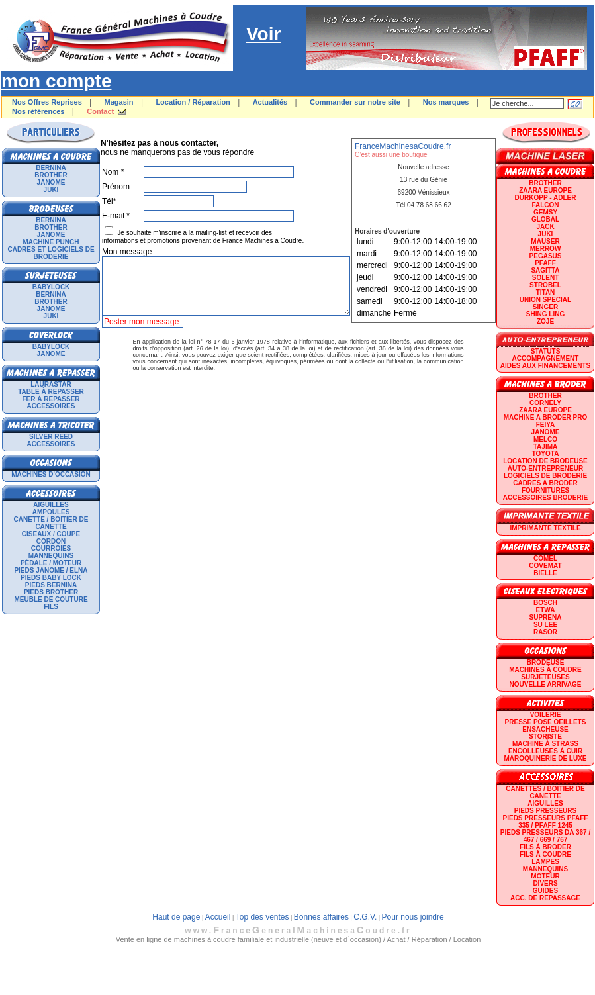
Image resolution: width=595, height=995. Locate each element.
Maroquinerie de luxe (545, 758)
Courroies (51, 548)
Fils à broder (545, 847)
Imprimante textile (545, 528)
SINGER (545, 306)
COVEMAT (545, 565)
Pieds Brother (51, 592)
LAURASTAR (50, 384)
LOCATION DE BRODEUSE (545, 461)
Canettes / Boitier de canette (545, 792)
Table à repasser (51, 391)
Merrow (545, 248)
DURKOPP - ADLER (545, 197)
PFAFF (545, 263)
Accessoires (51, 406)
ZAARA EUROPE (545, 190)
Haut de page (176, 917)
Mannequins (50, 555)
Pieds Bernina (51, 585)
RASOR (545, 632)
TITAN (545, 292)
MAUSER (545, 241)
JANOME (51, 182)
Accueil (218, 917)
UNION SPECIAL (545, 299)
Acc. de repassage (545, 898)
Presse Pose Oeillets (545, 722)
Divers (545, 883)
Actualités (270, 102)
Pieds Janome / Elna (50, 570)
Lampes (545, 861)
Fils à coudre (545, 854)
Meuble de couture (50, 599)
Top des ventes (262, 917)
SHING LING (545, 314)
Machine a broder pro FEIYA (545, 421)
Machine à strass (545, 743)
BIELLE (545, 573)
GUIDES (545, 890)
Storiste (545, 736)
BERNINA (51, 167)
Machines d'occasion (51, 474)
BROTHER (50, 175)
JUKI (51, 189)
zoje (545, 321)
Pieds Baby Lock (51, 577)
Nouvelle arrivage (546, 684)
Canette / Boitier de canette (51, 523)
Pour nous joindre (413, 917)
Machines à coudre (545, 669)
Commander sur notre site (355, 102)
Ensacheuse (545, 729)
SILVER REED (51, 436)
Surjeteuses (545, 677)
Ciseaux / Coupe (51, 534)
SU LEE (545, 624)
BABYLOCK (51, 287)
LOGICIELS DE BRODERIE (545, 475)
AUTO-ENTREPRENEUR (545, 468)
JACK (545, 226)
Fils (51, 606)
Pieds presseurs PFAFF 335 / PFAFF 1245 (545, 821)
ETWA (545, 610)
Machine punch (51, 242)
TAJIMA (545, 446)
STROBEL (545, 285)
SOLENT (545, 277)
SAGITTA (545, 270)
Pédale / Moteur (51, 563)
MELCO (545, 439)
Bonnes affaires (321, 917)
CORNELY (545, 402)
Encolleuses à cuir (545, 751)
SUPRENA (545, 617)
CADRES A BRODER (545, 483)
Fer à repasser (50, 399)
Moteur (545, 876)
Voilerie (545, 714)
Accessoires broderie (545, 497)
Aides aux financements (545, 365)
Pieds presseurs (545, 810)
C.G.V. (365, 917)
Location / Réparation (193, 102)
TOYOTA (545, 453)
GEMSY (545, 212)
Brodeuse (546, 662)
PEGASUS (545, 256)
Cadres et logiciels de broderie (50, 253)
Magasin (119, 102)
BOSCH (545, 602)
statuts (546, 351)
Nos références (38, 111)
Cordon (51, 541)
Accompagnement (545, 358)
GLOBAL (545, 219)
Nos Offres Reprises (47, 102)
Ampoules (51, 512)
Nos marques (446, 102)
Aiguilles (50, 504)
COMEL (545, 558)
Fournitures (545, 490)
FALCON (545, 205)
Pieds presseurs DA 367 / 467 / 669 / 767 (545, 836)
